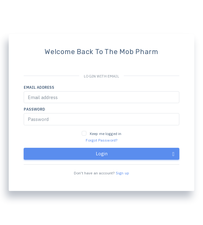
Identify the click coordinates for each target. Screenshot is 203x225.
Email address (39, 87)
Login (135, 154)
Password (34, 109)
